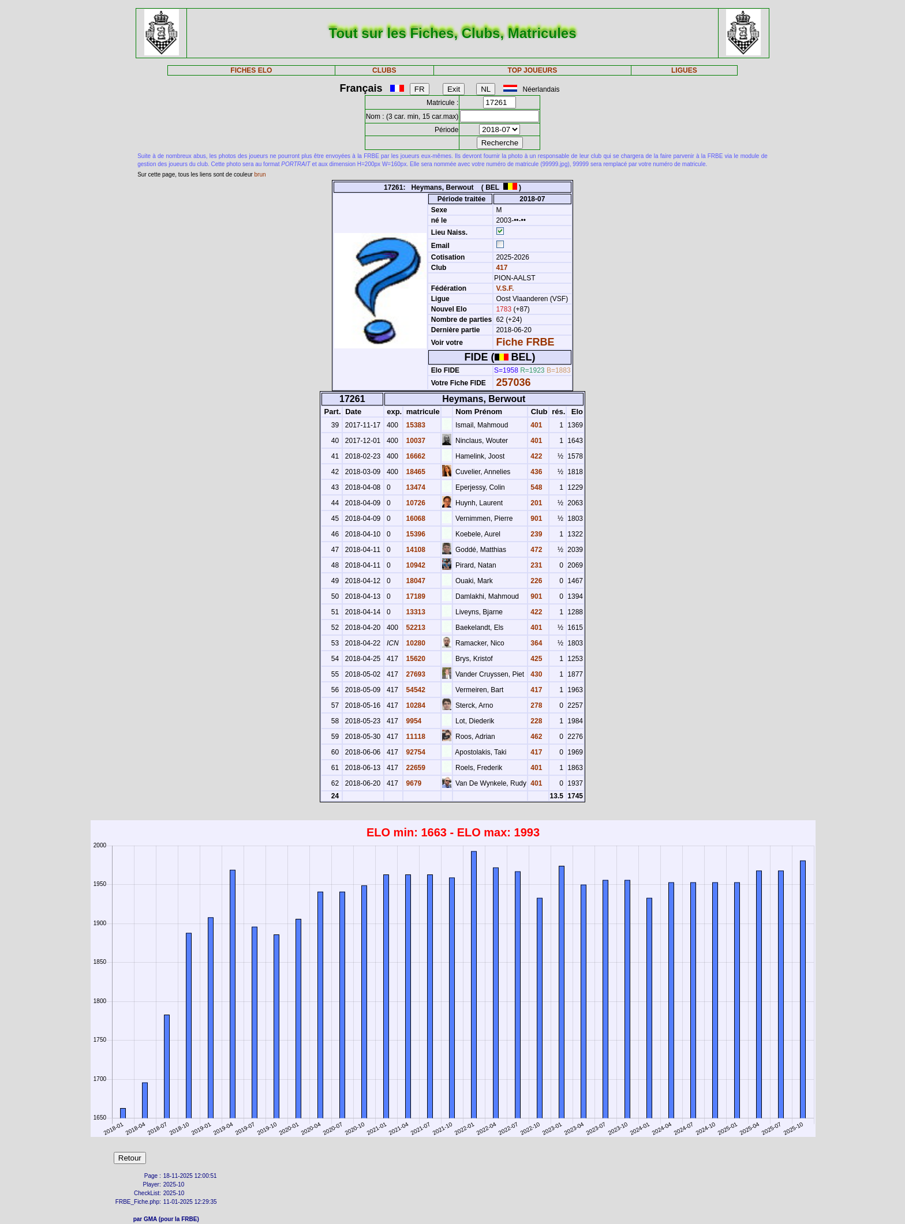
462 (535, 737)
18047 (414, 581)
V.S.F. (505, 288)
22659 (414, 768)
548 (535, 487)
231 (535, 565)
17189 (414, 596)
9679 (412, 783)
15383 (414, 425)
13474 (414, 487)
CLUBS (384, 70)
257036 (513, 382)
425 (535, 659)
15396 (414, 534)
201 (535, 503)
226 (535, 581)
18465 (414, 472)
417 (500, 268)
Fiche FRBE (525, 342)
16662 (414, 456)
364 (535, 643)
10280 (414, 643)
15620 (414, 659)
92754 (414, 752)
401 (535, 425)
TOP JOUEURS (533, 70)
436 (535, 472)
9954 (412, 721)
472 (535, 550)
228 (535, 721)
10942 (414, 565)
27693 (414, 674)
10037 (414, 441)
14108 (414, 550)
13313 (414, 612)
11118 (414, 737)
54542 (414, 690)
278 (535, 705)
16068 (414, 519)
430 (535, 674)
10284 (414, 705)
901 (535, 519)
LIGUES (684, 70)
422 (535, 456)
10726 (414, 503)
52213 (414, 628)
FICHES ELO (251, 70)
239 (535, 534)
